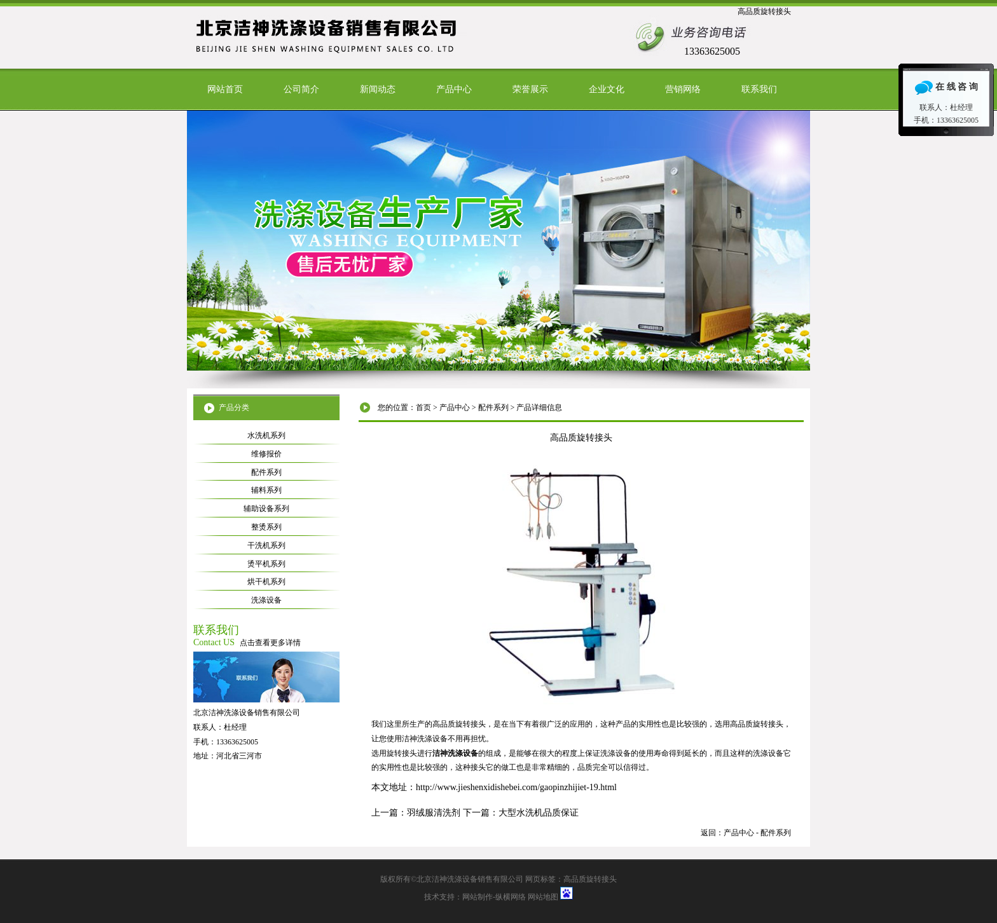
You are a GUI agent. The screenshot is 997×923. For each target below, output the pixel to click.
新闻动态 (377, 89)
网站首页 (225, 89)
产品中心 (454, 89)
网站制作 (477, 896)
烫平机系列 (266, 563)
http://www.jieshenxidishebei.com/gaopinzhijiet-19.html (516, 787)
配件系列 (493, 407)
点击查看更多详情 (270, 642)
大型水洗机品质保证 (538, 812)
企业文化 (606, 89)
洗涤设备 (266, 600)
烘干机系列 (266, 581)
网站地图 (543, 896)
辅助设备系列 (266, 508)
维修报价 (266, 453)
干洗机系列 (266, 545)
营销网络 (683, 89)
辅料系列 (266, 490)
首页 (423, 407)
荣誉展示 (530, 89)
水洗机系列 (266, 435)
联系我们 (759, 89)
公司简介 (301, 89)
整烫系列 (266, 527)
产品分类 (234, 407)
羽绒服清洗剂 (433, 812)
